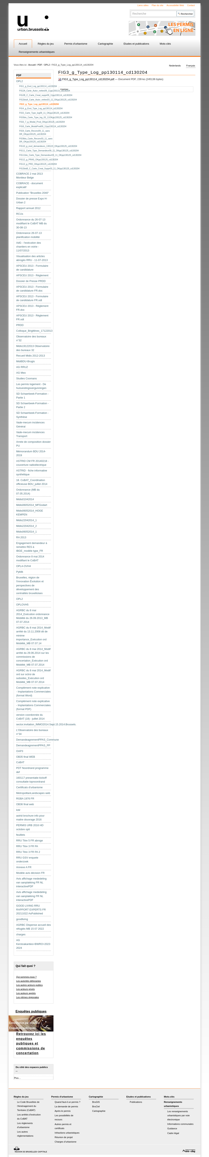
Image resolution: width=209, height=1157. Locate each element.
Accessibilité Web (175, 5)
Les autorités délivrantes (28, 981)
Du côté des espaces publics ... (32, 1069)
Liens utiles (142, 5)
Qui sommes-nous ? (26, 977)
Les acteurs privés (25, 989)
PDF (40, 65)
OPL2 (47, 65)
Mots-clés (165, 43)
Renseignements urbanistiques (37, 51)
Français (190, 65)
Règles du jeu (46, 43)
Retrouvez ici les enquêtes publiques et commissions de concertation (31, 1043)
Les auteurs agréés (26, 993)
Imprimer (64, 89)
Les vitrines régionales (27, 997)
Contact (191, 5)
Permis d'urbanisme (75, 43)
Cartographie (105, 43)
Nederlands (175, 65)
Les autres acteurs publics (29, 985)
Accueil (23, 43)
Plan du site (157, 5)
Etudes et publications (136, 43)
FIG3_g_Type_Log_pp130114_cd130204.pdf (86, 79)
